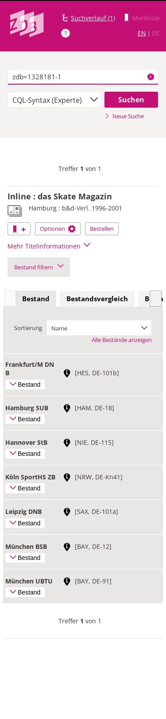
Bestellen (102, 229)
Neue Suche (124, 116)
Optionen (58, 229)
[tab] (35, 299)
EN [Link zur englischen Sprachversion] (142, 33)
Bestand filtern (38, 267)
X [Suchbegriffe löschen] (150, 77)
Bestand (36, 298)
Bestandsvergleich (97, 298)
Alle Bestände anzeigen (122, 340)
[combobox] (55, 100)
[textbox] (83, 77)
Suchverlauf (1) (93, 18)
